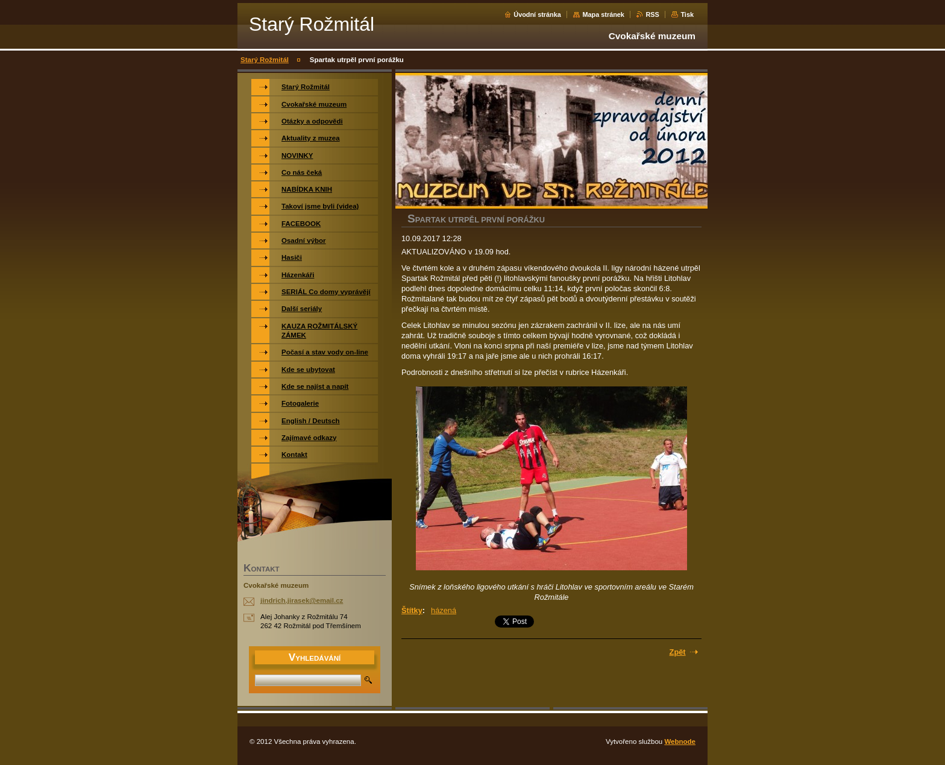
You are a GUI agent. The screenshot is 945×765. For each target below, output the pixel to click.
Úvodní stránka (537, 14)
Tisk (687, 14)
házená (443, 610)
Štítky (411, 610)
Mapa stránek (603, 14)
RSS (652, 14)
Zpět (678, 651)
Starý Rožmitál (264, 59)
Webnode (679, 741)
